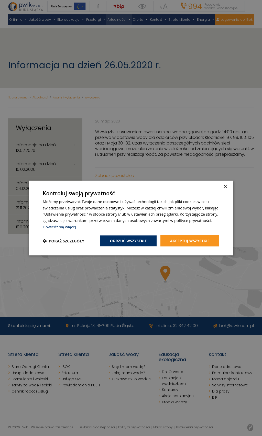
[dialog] (131, 218)
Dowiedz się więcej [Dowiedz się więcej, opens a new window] (59, 226)
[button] (63, 241)
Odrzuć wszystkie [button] (128, 240)
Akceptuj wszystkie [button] (190, 240)
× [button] (225, 186)
